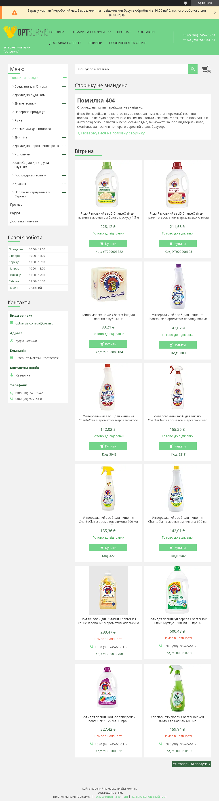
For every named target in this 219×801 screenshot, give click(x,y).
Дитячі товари (25, 103)
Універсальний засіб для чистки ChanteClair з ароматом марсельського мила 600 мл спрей (177, 420)
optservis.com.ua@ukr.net (34, 323)
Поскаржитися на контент (111, 797)
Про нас (124, 32)
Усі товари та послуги (190, 763)
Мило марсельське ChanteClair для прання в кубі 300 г (108, 317)
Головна (56, 32)
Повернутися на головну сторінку (113, 133)
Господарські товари (30, 175)
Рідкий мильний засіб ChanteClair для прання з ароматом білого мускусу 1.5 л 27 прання (108, 217)
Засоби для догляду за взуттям (32, 165)
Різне (18, 120)
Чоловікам (22, 154)
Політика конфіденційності (148, 797)
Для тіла (21, 137)
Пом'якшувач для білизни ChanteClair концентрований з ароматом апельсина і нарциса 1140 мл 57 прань (108, 623)
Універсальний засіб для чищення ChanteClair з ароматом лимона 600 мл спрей (108, 522)
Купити (110, 243)
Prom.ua (131, 789)
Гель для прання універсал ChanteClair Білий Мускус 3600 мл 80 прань (177, 621)
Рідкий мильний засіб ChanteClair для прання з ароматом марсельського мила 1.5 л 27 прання (178, 217)
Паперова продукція (30, 112)
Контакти (146, 32)
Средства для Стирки (31, 86)
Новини (95, 43)
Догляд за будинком (30, 95)
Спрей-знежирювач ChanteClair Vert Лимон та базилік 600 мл (177, 719)
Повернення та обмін (127, 43)
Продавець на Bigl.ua (109, 793)
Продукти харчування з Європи (32, 194)
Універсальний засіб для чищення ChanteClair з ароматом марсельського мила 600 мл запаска (108, 420)
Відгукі (15, 213)
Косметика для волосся (33, 129)
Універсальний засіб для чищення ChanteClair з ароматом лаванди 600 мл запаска (177, 319)
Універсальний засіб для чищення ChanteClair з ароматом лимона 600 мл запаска (177, 522)
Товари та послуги (88, 32)
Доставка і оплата (65, 43)
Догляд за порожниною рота (37, 146)
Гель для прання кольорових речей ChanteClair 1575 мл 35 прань (108, 719)
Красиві (20, 184)
